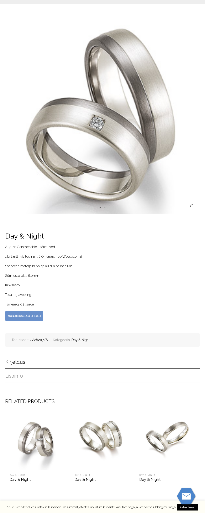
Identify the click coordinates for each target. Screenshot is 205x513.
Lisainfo (14, 375)
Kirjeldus (15, 362)
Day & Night (80, 340)
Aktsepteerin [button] (187, 507)
